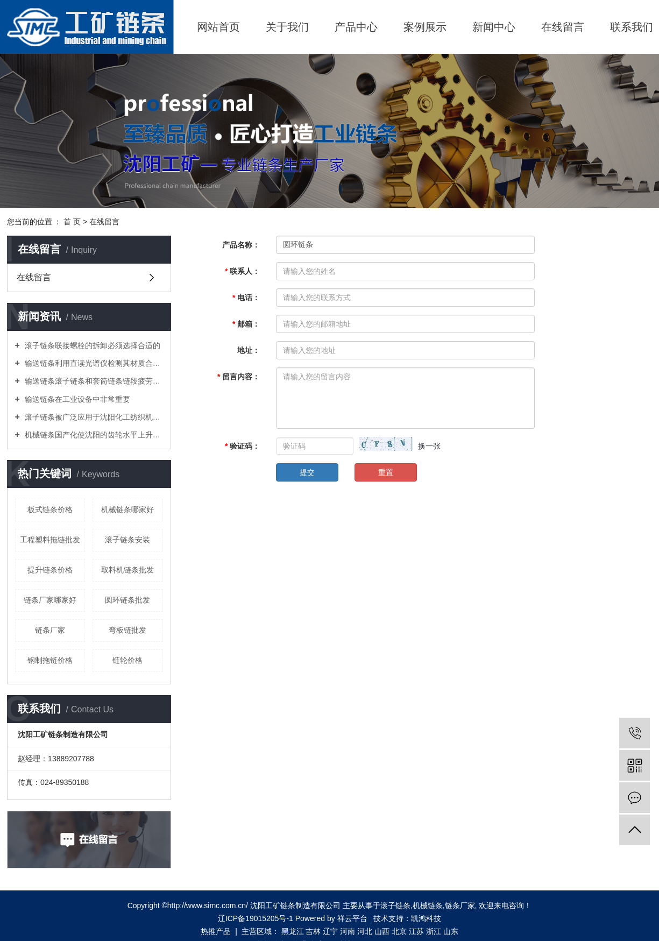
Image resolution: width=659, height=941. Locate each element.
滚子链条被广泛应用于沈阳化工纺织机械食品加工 (93, 417)
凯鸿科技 (426, 918)
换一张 (429, 446)
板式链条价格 (50, 509)
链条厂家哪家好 (50, 600)
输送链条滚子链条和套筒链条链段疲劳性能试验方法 (93, 381)
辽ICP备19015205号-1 (255, 918)
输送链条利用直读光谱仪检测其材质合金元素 (93, 363)
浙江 (433, 931)
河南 (347, 931)
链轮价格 (127, 660)
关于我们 (287, 27)
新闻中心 (493, 27)
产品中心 (356, 27)
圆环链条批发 (127, 600)
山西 (381, 931)
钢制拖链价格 (50, 660)
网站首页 (218, 27)
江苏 (416, 931)
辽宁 (330, 931)
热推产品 (216, 931)
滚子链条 (395, 905)
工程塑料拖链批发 (50, 539)
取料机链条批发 (127, 569)
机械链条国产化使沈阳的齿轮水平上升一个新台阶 (93, 434)
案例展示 (425, 27)
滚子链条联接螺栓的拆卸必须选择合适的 (91, 345)
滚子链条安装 (127, 539)
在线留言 (562, 27)
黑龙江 (292, 931)
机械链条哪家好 (127, 509)
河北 (364, 931)
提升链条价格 (50, 569)
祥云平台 (352, 918)
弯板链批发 (127, 630)
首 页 (72, 221)
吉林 (313, 931)
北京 (399, 931)
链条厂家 (50, 630)
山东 (450, 931)
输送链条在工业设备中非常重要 (76, 399)
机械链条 (428, 905)
